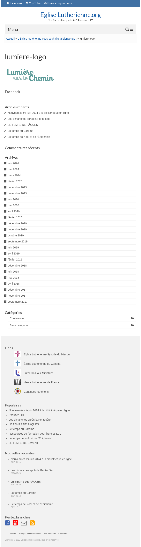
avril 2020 (14, 211)
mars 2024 (14, 175)
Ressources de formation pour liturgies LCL (35, 433)
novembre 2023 (17, 193)
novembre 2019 (17, 229)
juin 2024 (13, 163)
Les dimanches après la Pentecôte (29, 118)
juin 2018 (13, 271)
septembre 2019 (17, 241)
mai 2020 (13, 205)
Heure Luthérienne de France (36, 382)
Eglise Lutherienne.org (70, 14)
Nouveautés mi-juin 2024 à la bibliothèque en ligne (38, 112)
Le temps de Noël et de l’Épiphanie (29, 136)
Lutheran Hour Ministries (34, 373)
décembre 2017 (17, 289)
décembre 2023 (17, 187)
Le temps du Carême (20, 130)
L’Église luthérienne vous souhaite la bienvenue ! (47, 38)
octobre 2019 (16, 235)
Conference (17, 318)
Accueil (10, 38)
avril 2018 (14, 283)
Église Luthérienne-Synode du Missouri (42, 354)
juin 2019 (13, 247)
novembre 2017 (17, 295)
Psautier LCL (17, 415)
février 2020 (15, 217)
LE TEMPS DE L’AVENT (23, 443)
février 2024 (15, 181)
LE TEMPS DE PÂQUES (23, 124)
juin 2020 (13, 199)
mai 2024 (13, 169)
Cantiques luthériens (31, 391)
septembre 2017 (17, 301)
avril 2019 (14, 253)
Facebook (12, 91)
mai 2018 (13, 277)
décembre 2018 (17, 265)
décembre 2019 (17, 223)
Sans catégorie (19, 325)
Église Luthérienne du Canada (37, 363)
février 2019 (15, 259)
